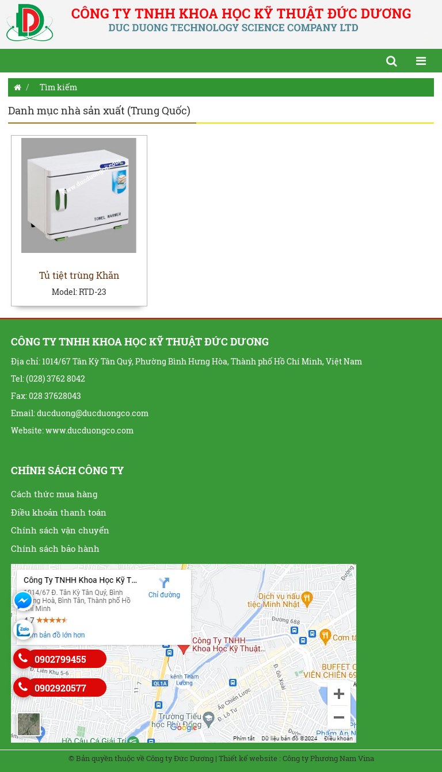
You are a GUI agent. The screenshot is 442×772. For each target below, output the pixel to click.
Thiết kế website (248, 758)
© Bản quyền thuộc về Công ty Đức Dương (141, 758)
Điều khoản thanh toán (58, 512)
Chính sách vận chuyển (60, 530)
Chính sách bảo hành (55, 548)
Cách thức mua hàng (54, 494)
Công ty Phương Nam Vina (328, 758)
